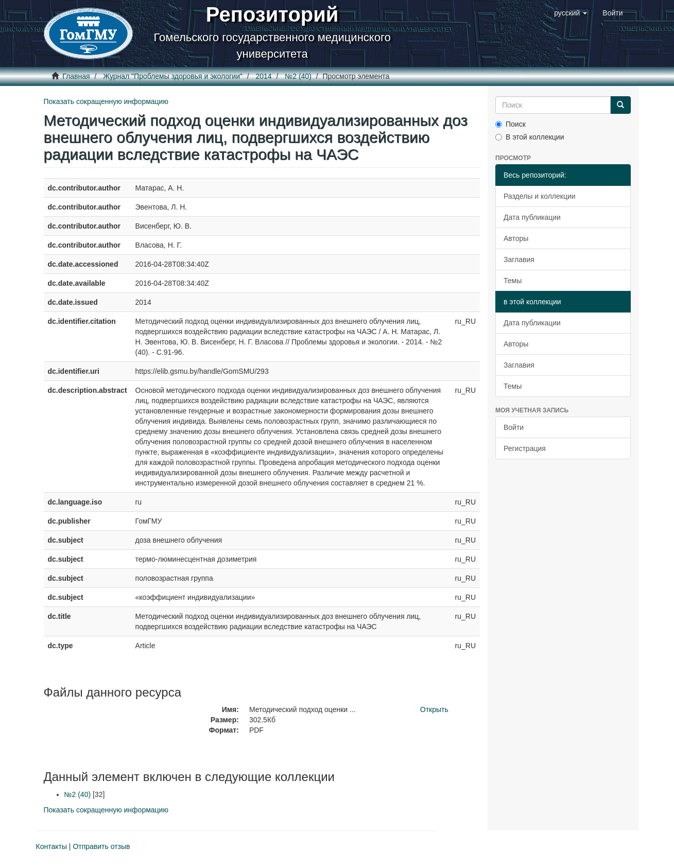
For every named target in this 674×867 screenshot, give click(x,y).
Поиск (510, 124)
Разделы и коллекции (540, 196)
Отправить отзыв (101, 846)
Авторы (516, 238)
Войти (514, 427)
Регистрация (525, 448)
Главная (76, 76)
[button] (570, 13)
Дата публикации (532, 217)
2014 (264, 76)
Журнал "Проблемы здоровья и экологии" (173, 76)
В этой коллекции (529, 137)
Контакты (51, 846)
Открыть (434, 709)
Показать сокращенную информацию (106, 101)
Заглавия (519, 259)
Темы (513, 280)
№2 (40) (298, 76)
